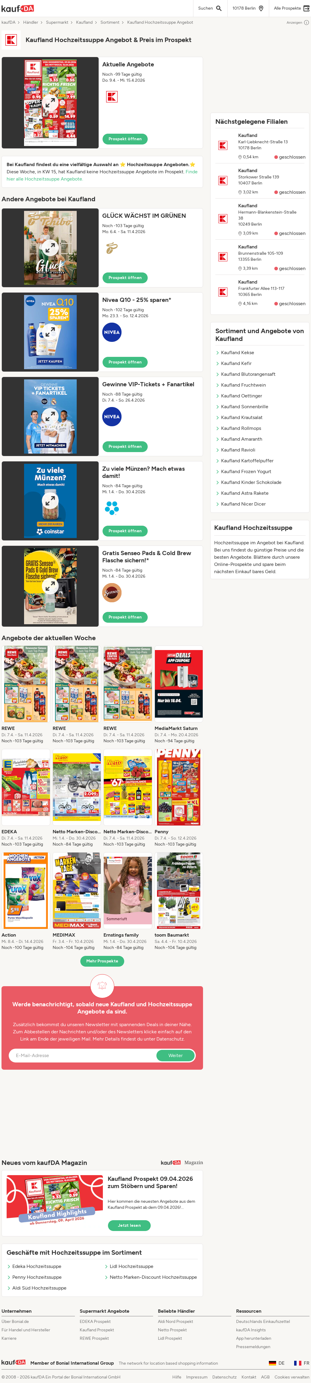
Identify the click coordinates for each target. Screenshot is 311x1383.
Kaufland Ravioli (235, 450)
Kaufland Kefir (233, 363)
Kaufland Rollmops (238, 428)
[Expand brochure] (50, 102)
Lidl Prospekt (170, 1338)
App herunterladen (253, 1338)
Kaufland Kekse (234, 352)
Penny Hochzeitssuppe (34, 1277)
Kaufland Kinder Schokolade (248, 482)
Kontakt (249, 1377)
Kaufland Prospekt (97, 1330)
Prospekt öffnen (125, 138)
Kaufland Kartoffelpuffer (244, 461)
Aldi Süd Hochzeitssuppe (36, 1288)
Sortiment (109, 22)
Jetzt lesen (129, 1225)
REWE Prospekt (94, 1338)
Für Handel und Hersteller (26, 1330)
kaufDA (8, 22)
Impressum (197, 1377)
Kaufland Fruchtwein (240, 385)
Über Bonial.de (15, 1321)
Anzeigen (298, 23)
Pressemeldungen (253, 1346)
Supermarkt (57, 22)
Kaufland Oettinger (238, 396)
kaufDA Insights (251, 1330)
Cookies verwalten (292, 1377)
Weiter (175, 1055)
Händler (30, 22)
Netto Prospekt (172, 1330)
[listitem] (26, 695)
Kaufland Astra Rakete (242, 493)
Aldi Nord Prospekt (175, 1321)
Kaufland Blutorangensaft (245, 374)
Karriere (9, 1338)
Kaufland (84, 22)
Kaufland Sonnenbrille (241, 406)
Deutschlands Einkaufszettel (263, 1321)
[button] (102, 103)
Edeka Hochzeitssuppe (34, 1266)
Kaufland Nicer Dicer (240, 504)
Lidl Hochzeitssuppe (128, 1266)
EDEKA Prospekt (95, 1321)
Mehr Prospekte (102, 961)
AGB (265, 1377)
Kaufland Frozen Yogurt (243, 471)
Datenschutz (170, 1039)
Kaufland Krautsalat (239, 417)
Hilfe (176, 1377)
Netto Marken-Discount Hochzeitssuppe (150, 1277)
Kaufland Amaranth (238, 439)
